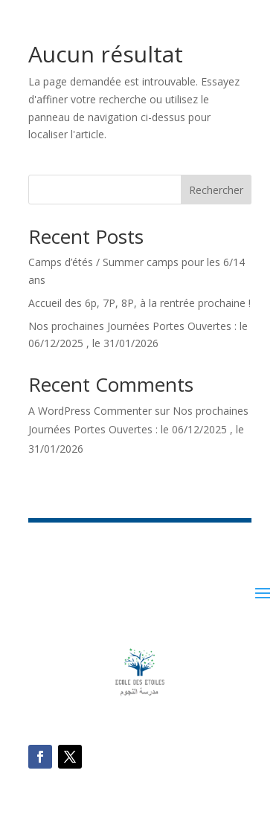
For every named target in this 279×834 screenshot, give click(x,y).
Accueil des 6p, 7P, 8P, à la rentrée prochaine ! (139, 303)
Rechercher (216, 190)
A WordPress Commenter (90, 411)
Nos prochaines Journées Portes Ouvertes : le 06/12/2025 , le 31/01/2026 (138, 429)
